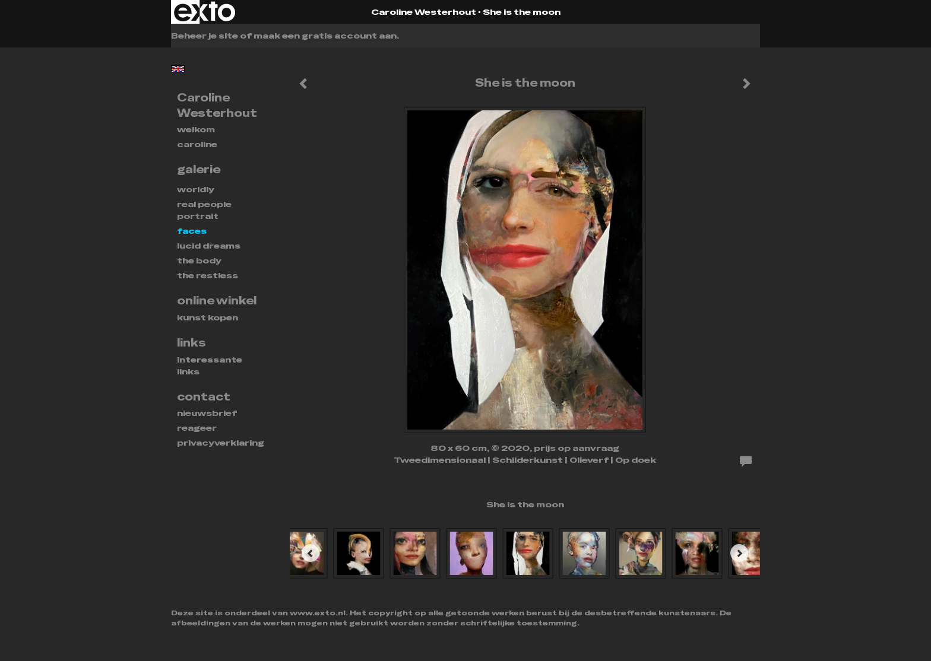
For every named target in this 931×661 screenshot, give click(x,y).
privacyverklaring (220, 442)
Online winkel (216, 300)
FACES (192, 230)
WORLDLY (195, 189)
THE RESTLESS (207, 275)
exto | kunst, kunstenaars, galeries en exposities (204, 12)
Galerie (198, 169)
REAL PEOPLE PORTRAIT (204, 210)
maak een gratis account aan (325, 35)
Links (191, 342)
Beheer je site (204, 35)
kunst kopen (207, 317)
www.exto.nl (318, 613)
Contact (203, 396)
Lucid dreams (208, 245)
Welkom (196, 129)
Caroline (197, 144)
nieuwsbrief (207, 413)
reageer (197, 427)
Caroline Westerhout (423, 12)
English (178, 68)
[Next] (739, 553)
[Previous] (310, 553)
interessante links (209, 365)
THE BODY (199, 260)
